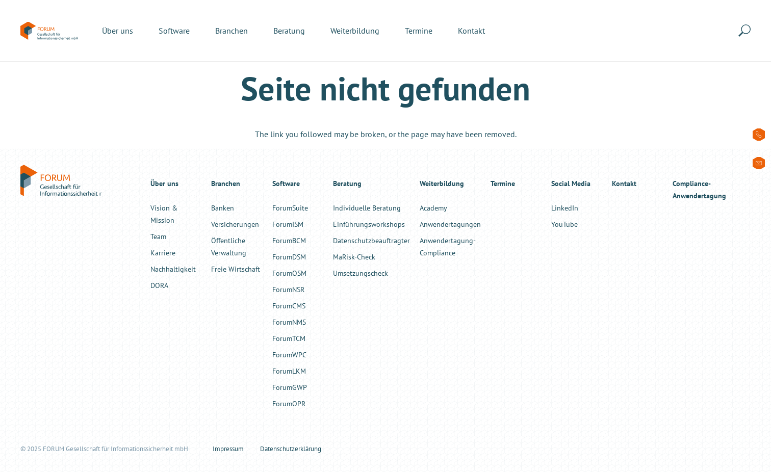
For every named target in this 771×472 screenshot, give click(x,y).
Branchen (225, 183)
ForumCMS (288, 305)
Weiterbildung (442, 183)
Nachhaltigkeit (173, 269)
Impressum (228, 448)
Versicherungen (235, 224)
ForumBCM (289, 240)
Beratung (347, 183)
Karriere (162, 252)
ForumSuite (290, 208)
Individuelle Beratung (367, 208)
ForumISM (287, 224)
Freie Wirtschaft (235, 269)
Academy (433, 208)
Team (158, 236)
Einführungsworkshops (369, 224)
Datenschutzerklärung (290, 448)
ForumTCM (288, 338)
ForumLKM (289, 371)
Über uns (164, 183)
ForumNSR (288, 289)
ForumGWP (289, 387)
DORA (159, 285)
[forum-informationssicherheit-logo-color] (49, 31)
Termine (503, 183)
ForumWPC (289, 354)
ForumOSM (289, 273)
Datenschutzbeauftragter (371, 240)
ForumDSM (289, 256)
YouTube (564, 224)
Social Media (570, 183)
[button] (746, 30)
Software (286, 183)
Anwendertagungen (450, 224)
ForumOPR (288, 403)
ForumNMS (289, 322)
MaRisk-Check (354, 256)
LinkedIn (564, 208)
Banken (222, 208)
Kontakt (624, 183)
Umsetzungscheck (360, 273)
